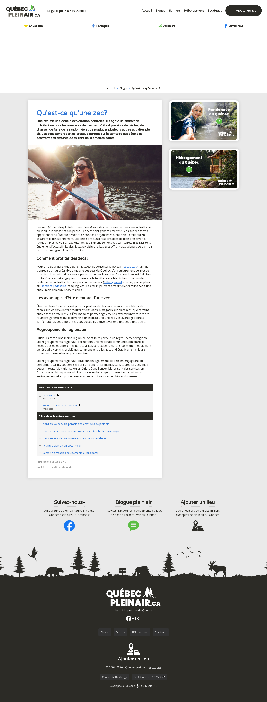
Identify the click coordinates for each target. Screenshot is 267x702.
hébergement (113, 282)
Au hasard (166, 26)
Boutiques (214, 11)
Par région (100, 26)
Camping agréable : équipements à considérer (70, 452)
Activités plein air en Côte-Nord (62, 445)
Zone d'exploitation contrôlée (60, 405)
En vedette (33, 26)
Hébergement (194, 11)
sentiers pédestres (53, 286)
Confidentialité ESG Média (148, 677)
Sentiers (174, 11)
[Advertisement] (133, 59)
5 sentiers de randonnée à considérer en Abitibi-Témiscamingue (81, 431)
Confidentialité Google (115, 677)
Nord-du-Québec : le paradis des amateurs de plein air (76, 424)
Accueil (146, 11)
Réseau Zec (129, 267)
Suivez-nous (233, 26)
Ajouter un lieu (246, 11)
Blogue (160, 11)
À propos (155, 667)
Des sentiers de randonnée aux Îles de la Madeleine (74, 438)
